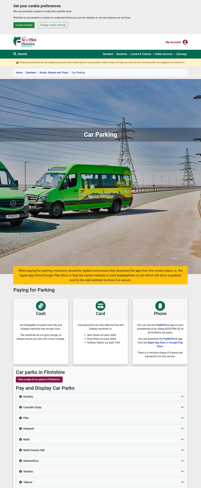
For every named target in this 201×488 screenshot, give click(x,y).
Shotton (28, 471)
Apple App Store (157, 342)
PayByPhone (162, 325)
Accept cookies (24, 25)
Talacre (27, 482)
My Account (173, 42)
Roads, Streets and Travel (54, 72)
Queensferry (30, 460)
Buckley (28, 396)
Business (122, 54)
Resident (108, 54)
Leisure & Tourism (141, 54)
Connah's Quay (32, 407)
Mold (26, 439)
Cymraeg (181, 54)
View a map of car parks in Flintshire (39, 379)
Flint (26, 418)
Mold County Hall (34, 450)
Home (19, 72)
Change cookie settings (53, 25)
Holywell (28, 428)
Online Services (164, 54)
